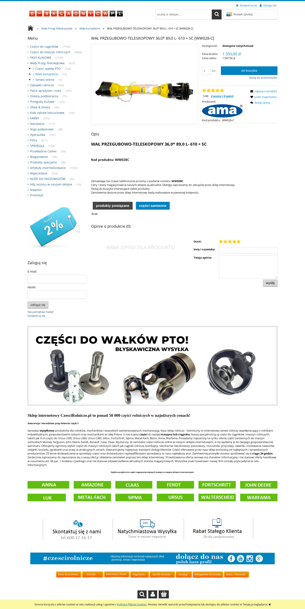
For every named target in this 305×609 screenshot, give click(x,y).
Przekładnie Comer (43, 151)
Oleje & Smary (40, 107)
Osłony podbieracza (44, 96)
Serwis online (44, 80)
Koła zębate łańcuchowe (47, 113)
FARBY (34, 118)
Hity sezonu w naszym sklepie (51, 184)
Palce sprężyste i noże (45, 91)
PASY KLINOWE (40, 58)
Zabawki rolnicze (42, 85)
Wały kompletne (46, 74)
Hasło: (32, 287)
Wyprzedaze (38, 173)
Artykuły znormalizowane (48, 168)
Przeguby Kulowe (42, 102)
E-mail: (32, 271)
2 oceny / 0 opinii (222, 96)
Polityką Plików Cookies (132, 604)
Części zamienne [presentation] (152, 215)
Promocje (36, 195)
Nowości (36, 190)
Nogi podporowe (42, 129)
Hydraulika (37, 135)
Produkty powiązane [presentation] (112, 215)
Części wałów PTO (48, 69)
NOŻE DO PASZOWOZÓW (47, 179)
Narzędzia (37, 124)
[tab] (113, 214)
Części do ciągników (44, 47)
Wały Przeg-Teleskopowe (47, 63)
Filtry (33, 140)
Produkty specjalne (43, 162)
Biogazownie (39, 157)
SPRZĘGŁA (37, 146)
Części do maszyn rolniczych (50, 52)
